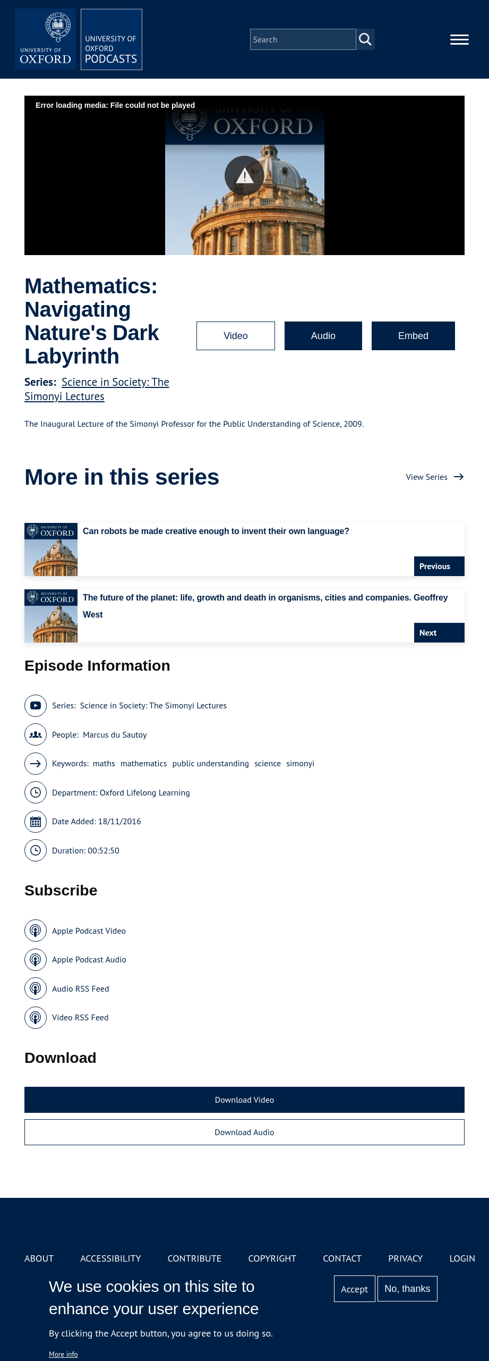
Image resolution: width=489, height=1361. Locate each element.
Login (462, 1258)
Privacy (405, 1258)
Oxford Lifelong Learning (145, 792)
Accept (354, 1289)
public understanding (211, 763)
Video (236, 336)
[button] (244, 176)
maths (104, 763)
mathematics (144, 763)
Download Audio (244, 1132)
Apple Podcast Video (89, 930)
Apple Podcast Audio (89, 959)
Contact (342, 1258)
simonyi (300, 763)
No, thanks (407, 1288)
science (267, 763)
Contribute (194, 1258)
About (39, 1258)
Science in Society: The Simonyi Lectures (96, 389)
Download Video (244, 1099)
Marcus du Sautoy (115, 734)
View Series (427, 476)
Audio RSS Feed (80, 988)
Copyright (272, 1258)
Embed (413, 336)
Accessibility (110, 1258)
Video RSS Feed (80, 1017)
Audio (323, 336)
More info (63, 1354)
